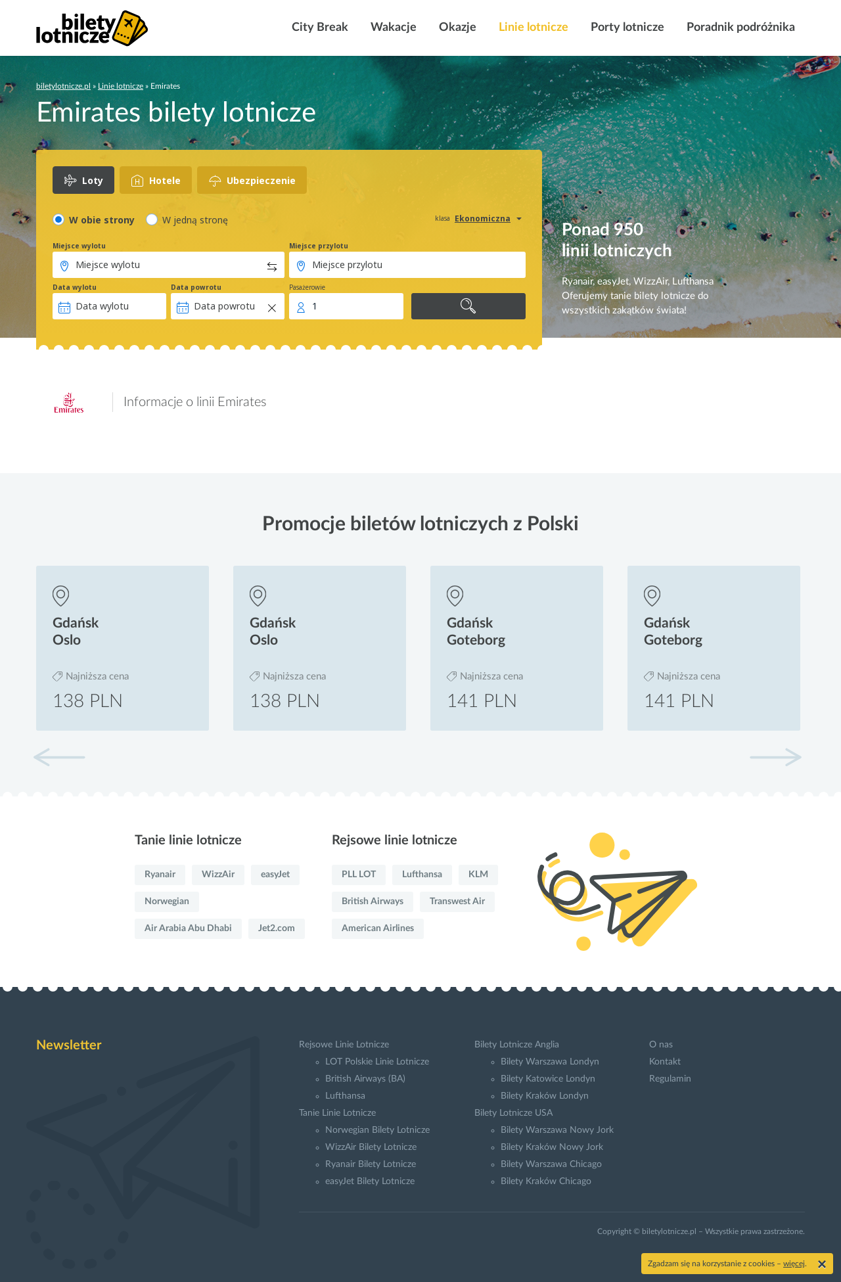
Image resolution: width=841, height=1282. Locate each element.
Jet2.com (276, 928)
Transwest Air (457, 901)
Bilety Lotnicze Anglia (516, 1044)
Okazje (456, 28)
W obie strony (102, 220)
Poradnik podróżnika (739, 28)
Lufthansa (422, 874)
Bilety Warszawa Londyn (550, 1061)
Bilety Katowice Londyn (548, 1079)
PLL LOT (359, 874)
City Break (318, 28)
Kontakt (665, 1061)
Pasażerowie (307, 287)
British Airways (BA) (365, 1079)
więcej (794, 1264)
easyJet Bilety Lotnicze (370, 1181)
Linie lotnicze (532, 28)
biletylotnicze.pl (63, 86)
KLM (478, 874)
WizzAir (218, 874)
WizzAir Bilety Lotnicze (371, 1147)
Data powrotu (196, 287)
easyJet (275, 874)
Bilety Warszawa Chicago (551, 1164)
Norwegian (167, 901)
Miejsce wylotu (79, 245)
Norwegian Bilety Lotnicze (377, 1130)
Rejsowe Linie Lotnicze (344, 1044)
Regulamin (670, 1079)
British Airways (372, 901)
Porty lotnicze (626, 28)
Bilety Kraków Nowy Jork (552, 1147)
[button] (775, 757)
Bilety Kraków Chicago (546, 1181)
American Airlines (378, 928)
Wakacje (392, 28)
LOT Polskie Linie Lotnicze (377, 1061)
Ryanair (160, 874)
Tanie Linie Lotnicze (337, 1113)
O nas (661, 1044)
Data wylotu (75, 287)
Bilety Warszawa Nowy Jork (557, 1130)
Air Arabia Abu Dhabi (188, 928)
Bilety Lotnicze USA (513, 1113)
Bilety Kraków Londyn (545, 1096)
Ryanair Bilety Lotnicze (370, 1164)
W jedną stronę (195, 220)
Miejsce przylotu (318, 245)
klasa (442, 218)
